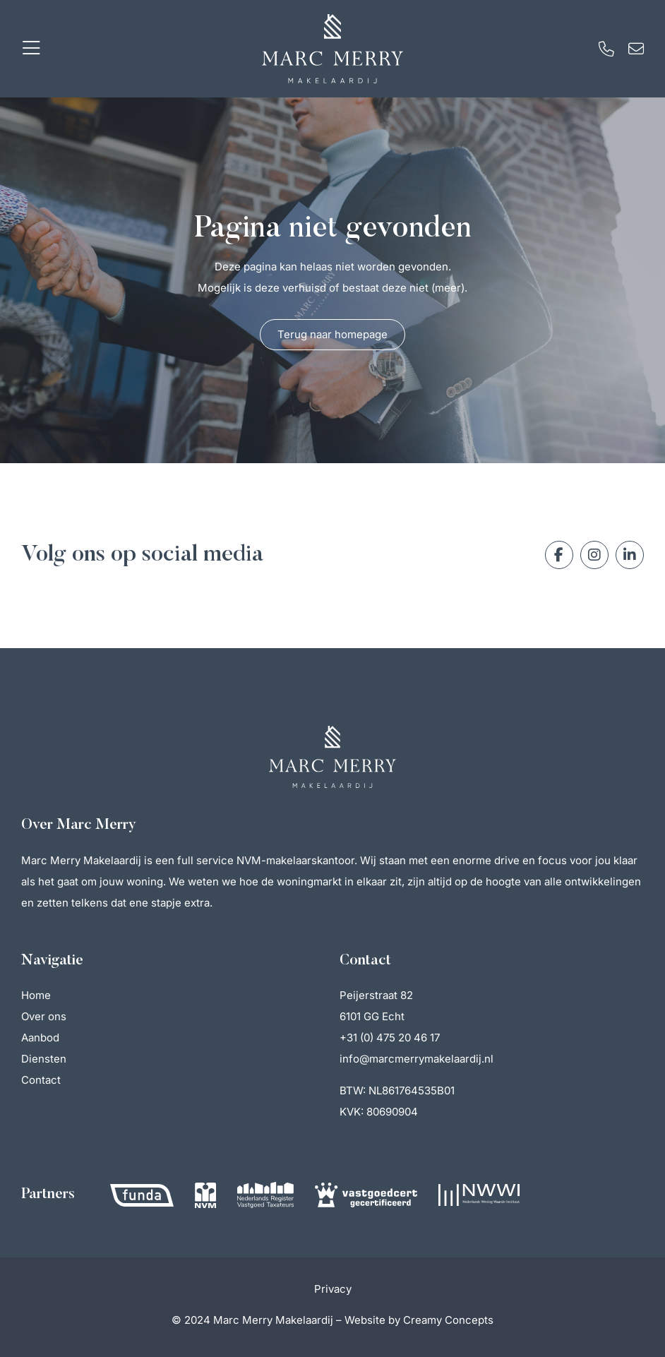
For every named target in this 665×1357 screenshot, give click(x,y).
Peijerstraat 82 (376, 995)
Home (36, 995)
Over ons (43, 1016)
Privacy (333, 1289)
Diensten (43, 1058)
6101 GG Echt (372, 1016)
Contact (41, 1080)
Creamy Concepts (448, 1320)
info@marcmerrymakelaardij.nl (416, 1058)
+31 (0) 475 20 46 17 (390, 1037)
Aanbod (40, 1037)
